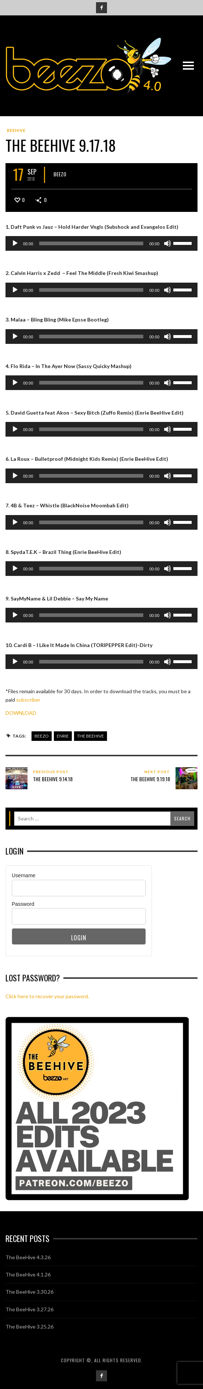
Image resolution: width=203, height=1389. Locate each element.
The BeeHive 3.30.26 (29, 1292)
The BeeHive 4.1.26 (28, 1274)
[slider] (91, 243)
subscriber (28, 700)
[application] (101, 243)
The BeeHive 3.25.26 (29, 1326)
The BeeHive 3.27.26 (29, 1309)
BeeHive (16, 130)
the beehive (90, 736)
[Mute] (167, 243)
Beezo (59, 174)
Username (24, 875)
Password (23, 904)
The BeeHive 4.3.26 (28, 1257)
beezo (41, 736)
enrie (63, 736)
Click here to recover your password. (47, 996)
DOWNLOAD (20, 713)
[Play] (15, 243)
